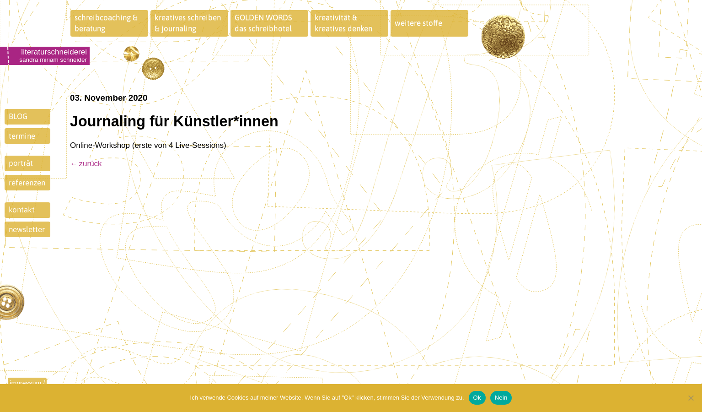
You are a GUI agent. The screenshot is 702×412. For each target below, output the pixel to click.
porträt (21, 163)
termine (22, 136)
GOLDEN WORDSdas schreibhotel (263, 23)
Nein (501, 397)
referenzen (27, 182)
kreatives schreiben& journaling (188, 23)
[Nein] (690, 397)
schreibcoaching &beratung (106, 23)
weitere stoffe (418, 22)
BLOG (18, 116)
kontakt (22, 209)
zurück (90, 163)
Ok (477, 397)
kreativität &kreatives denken (343, 23)
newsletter (27, 229)
